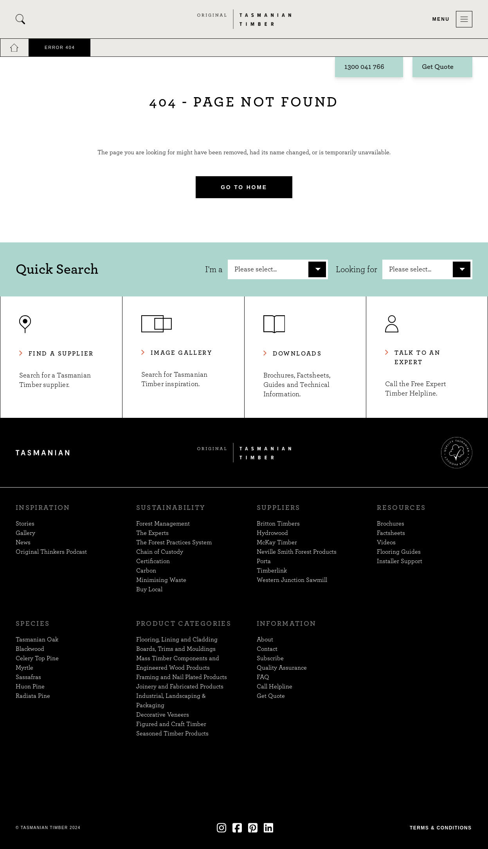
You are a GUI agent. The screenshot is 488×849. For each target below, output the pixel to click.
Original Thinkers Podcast (51, 552)
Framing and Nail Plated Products (181, 677)
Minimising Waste (161, 580)
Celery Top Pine (37, 658)
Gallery (25, 533)
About (265, 639)
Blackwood (30, 649)
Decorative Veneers (162, 715)
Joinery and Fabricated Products (179, 686)
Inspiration (43, 507)
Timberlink (272, 570)
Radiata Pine (33, 696)
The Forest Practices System (174, 542)
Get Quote (438, 67)
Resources (401, 507)
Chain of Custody (159, 552)
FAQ (263, 677)
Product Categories (183, 623)
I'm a (214, 269)
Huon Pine (30, 686)
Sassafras (28, 677)
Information (287, 623)
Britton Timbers (278, 523)
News (23, 542)
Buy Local (149, 589)
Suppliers (279, 507)
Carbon (146, 570)
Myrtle (24, 668)
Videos (386, 542)
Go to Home (244, 187)
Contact (267, 649)
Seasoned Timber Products (172, 733)
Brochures (390, 523)
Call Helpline (274, 686)
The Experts (152, 533)
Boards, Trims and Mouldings (176, 649)
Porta (264, 561)
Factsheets (391, 533)
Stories (25, 523)
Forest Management (163, 523)
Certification (153, 561)
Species (33, 623)
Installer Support (399, 561)
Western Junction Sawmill (292, 580)
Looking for (356, 269)
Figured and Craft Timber (171, 724)
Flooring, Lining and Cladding (177, 639)
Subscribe (270, 658)
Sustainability (171, 507)
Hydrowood (272, 533)
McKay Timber (277, 542)
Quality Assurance (282, 668)
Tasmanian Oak (37, 639)
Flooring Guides (399, 552)
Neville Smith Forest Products (297, 552)
